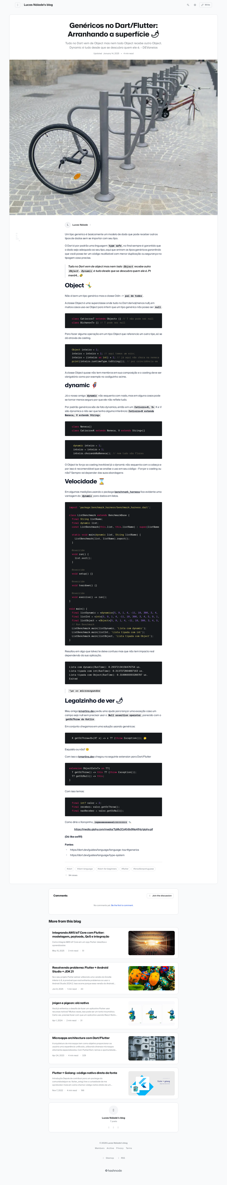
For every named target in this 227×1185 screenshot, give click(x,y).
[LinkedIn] (90, 224)
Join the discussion (160, 896)
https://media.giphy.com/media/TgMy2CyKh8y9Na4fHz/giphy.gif (113, 829)
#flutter (124, 869)
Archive (110, 1148)
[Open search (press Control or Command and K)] (188, 5)
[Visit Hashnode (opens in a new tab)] (113, 1170)
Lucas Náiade (80, 225)
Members (99, 1148)
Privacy (119, 1148)
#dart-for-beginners (107, 869)
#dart (69, 869)
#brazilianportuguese (143, 869)
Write (205, 5)
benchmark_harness (127, 492)
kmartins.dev (87, 711)
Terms (129, 1148)
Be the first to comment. (122, 905)
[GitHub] (108, 1127)
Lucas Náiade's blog (38, 4)
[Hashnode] (118, 1127)
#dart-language (85, 869)
